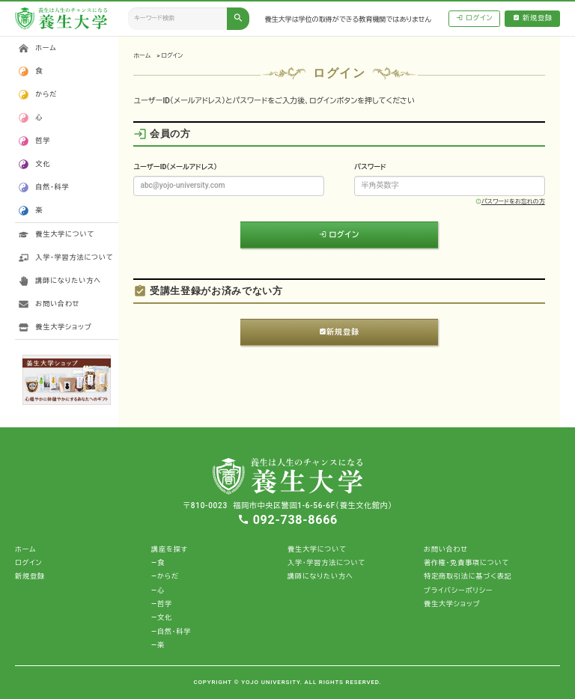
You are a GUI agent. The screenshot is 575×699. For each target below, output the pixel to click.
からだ (46, 94)
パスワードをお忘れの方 (510, 201)
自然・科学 (52, 187)
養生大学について (64, 234)
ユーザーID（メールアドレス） (175, 167)
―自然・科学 (171, 631)
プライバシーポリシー (458, 590)
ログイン (474, 18)
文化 (42, 164)
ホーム (141, 55)
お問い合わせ (57, 304)
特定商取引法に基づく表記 (468, 576)
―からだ (165, 576)
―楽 (158, 645)
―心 (158, 590)
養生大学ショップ (63, 327)
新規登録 (533, 18)
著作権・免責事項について (466, 563)
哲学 (42, 140)
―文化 (161, 617)
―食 (158, 563)
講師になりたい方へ (68, 280)
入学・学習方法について (74, 257)
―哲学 (161, 604)
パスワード (370, 167)
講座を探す (169, 549)
